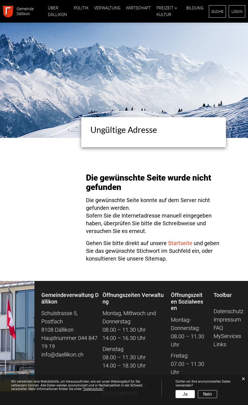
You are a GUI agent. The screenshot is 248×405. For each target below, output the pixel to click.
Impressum (227, 319)
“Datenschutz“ (93, 389)
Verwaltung (107, 8)
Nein (207, 394)
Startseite (180, 243)
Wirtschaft (138, 8)
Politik (81, 8)
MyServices (227, 336)
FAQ (218, 327)
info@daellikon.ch (62, 354)
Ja (185, 394)
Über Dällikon (57, 11)
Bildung (194, 8)
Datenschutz (229, 311)
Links (220, 344)
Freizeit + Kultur (167, 11)
